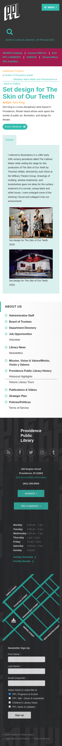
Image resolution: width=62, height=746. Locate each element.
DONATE (32, 57)
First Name (14, 654)
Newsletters (16, 353)
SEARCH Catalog (12, 53)
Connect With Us (36, 53)
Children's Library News (25, 702)
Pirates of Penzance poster (19, 75)
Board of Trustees (20, 321)
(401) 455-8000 (31, 483)
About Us (13, 306)
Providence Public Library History (30, 370)
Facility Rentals (22, 561)
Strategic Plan (18, 396)
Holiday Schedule (23, 557)
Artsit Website (15, 126)
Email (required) (17, 678)
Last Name (14, 666)
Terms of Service (19, 407)
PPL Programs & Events (25, 694)
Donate (30, 493)
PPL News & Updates (23, 707)
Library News (17, 347)
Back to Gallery (11, 83)
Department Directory (22, 327)
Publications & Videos (23, 389)
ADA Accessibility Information (31, 477)
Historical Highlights (20, 376)
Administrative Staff (21, 315)
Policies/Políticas (20, 402)
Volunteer (14, 339)
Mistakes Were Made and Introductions (34, 79)
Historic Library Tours (21, 382)
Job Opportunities (20, 334)
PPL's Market (30, 506)
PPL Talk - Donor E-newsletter (28, 698)
